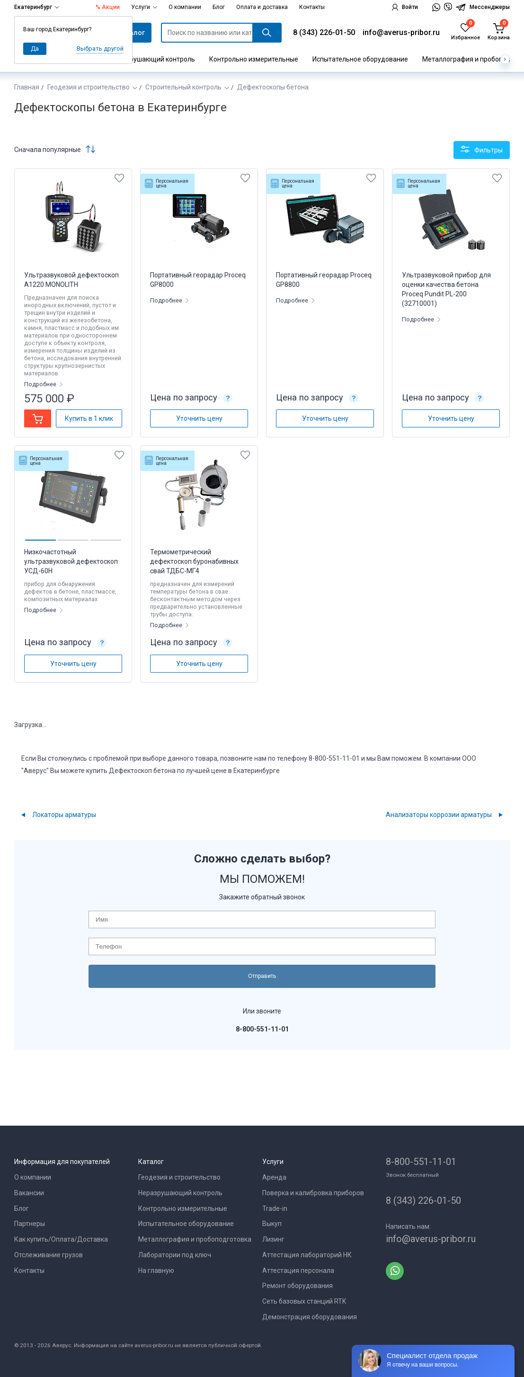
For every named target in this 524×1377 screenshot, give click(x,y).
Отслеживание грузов (48, 1255)
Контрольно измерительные (253, 59)
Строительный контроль (183, 87)
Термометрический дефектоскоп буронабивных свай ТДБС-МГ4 (194, 561)
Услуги (144, 7)
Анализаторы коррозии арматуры (439, 814)
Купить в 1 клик (89, 418)
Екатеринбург (36, 7)
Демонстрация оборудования (309, 1317)
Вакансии (29, 1193)
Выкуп (272, 1223)
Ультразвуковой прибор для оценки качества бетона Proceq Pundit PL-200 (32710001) (446, 289)
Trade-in (274, 1208)
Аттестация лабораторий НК (307, 1255)
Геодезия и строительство (88, 87)
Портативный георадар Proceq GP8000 (198, 279)
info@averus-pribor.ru (401, 32)
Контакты (312, 7)
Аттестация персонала (298, 1270)
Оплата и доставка (262, 7)
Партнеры (29, 1223)
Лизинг (273, 1239)
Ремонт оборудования (297, 1285)
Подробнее (41, 384)
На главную (156, 1270)
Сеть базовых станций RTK (304, 1301)
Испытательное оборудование (360, 59)
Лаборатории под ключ (174, 1255)
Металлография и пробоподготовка (194, 1239)
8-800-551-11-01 (421, 1161)
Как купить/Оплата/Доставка (61, 1239)
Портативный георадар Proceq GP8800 (324, 279)
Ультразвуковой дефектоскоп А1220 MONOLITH (71, 279)
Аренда (274, 1177)
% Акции (108, 7)
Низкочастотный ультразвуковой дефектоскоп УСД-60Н (71, 561)
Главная (26, 87)
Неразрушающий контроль (153, 59)
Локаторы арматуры (64, 814)
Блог (219, 7)
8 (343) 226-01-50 (324, 32)
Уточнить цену (199, 418)
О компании (185, 7)
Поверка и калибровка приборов (313, 1193)
